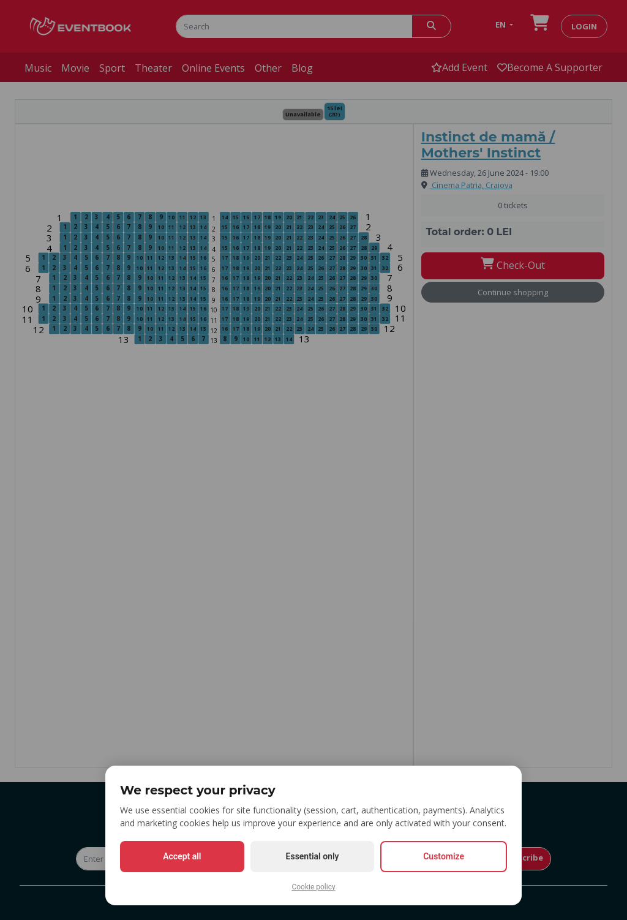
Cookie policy (313, 887)
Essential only (312, 856)
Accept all (182, 856)
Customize (443, 856)
